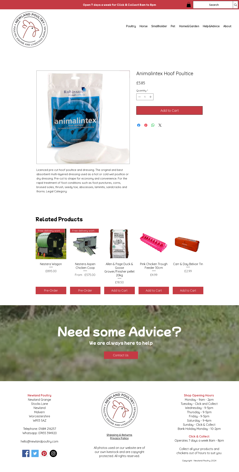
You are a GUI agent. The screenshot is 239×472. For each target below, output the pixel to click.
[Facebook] (26, 453)
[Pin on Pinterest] (146, 125)
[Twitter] (35, 453)
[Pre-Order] (51, 290)
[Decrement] (139, 97)
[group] (119, 261)
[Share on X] (160, 125)
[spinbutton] (145, 97)
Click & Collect (199, 436)
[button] (189, 4)
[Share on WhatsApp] (153, 125)
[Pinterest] (44, 453)
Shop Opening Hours (199, 395)
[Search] (210, 4)
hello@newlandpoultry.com (39, 441)
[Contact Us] (121, 355)
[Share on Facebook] (138, 125)
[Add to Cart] (119, 290)
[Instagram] (53, 453)
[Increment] (151, 97)
